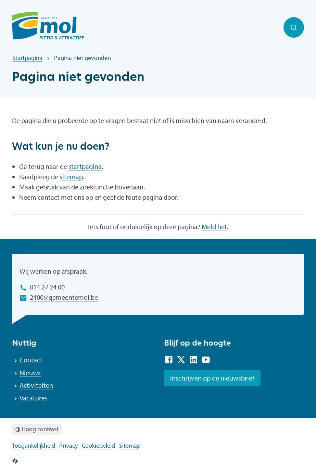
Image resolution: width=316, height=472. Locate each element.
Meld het (214, 226)
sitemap (71, 176)
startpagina (85, 166)
